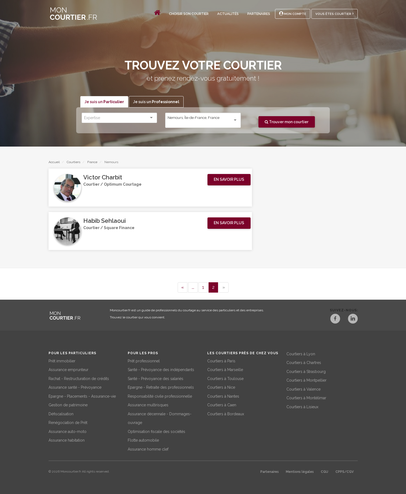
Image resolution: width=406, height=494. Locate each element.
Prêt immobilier (62, 361)
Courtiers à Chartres (303, 362)
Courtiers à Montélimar (306, 398)
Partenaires (258, 14)
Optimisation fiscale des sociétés (156, 431)
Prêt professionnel (144, 361)
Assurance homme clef (148, 449)
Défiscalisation (61, 413)
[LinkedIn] (353, 319)
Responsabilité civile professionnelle (160, 396)
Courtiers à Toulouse (225, 378)
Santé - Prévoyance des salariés (155, 378)
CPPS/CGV (344, 472)
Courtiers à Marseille (225, 370)
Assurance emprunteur (68, 370)
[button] (229, 179)
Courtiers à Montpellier (306, 380)
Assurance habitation (67, 440)
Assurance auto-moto (68, 431)
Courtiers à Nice (221, 387)
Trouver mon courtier (286, 122)
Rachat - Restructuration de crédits (79, 378)
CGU (324, 472)
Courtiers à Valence (303, 389)
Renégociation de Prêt (68, 422)
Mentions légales (300, 472)
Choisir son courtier (189, 14)
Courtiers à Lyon (300, 354)
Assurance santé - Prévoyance (75, 387)
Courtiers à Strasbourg (306, 371)
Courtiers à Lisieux (302, 406)
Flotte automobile (143, 440)
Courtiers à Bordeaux (225, 413)
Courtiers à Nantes (223, 396)
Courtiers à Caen (221, 405)
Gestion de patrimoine (68, 405)
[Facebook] (335, 319)
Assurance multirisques (148, 405)
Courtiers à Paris (221, 361)
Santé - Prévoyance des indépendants (161, 370)
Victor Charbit (102, 177)
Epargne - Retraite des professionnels (161, 387)
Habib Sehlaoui (104, 220)
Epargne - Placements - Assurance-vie (82, 396)
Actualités (228, 14)
